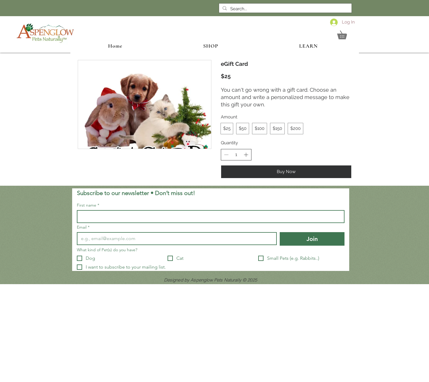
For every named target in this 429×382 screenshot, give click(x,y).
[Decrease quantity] (226, 154)
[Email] (175, 238)
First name (88, 205)
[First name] (208, 216)
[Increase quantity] (246, 154)
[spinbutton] (236, 155)
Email (83, 227)
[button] (346, 33)
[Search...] (284, 9)
